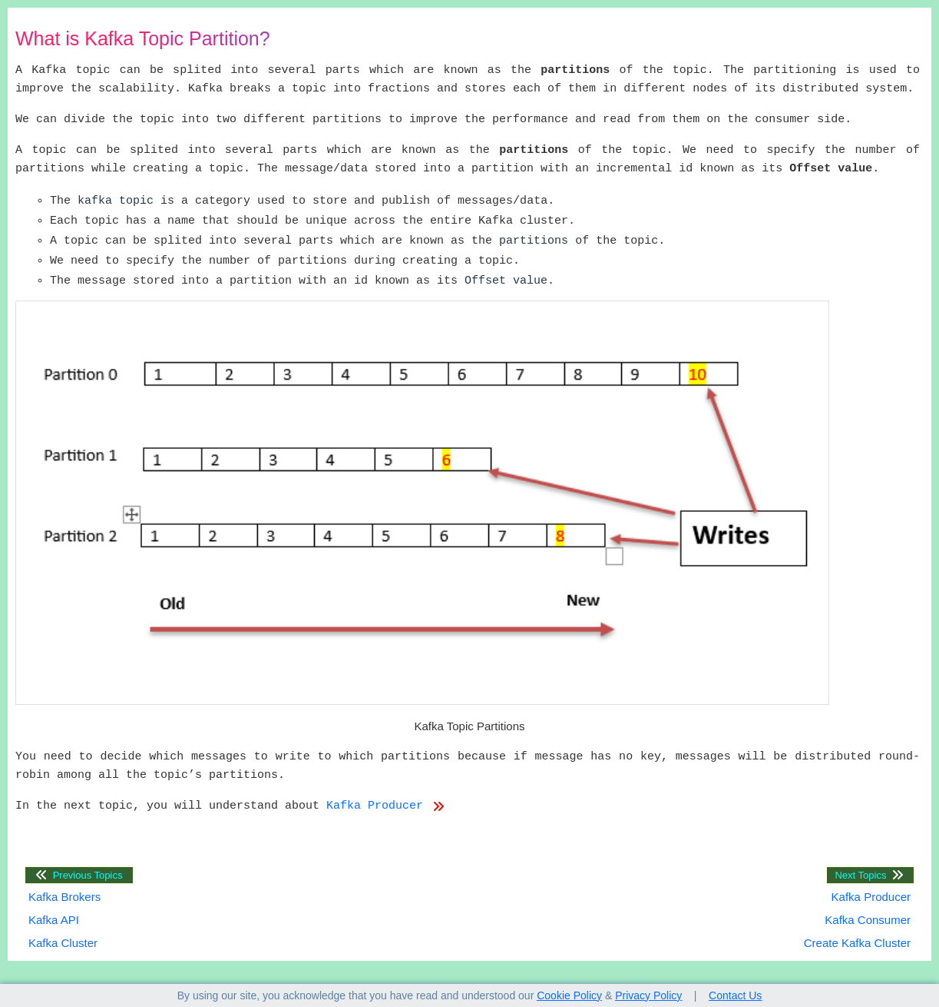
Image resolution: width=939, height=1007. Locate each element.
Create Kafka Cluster (857, 942)
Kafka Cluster (63, 942)
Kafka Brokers (64, 896)
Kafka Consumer (868, 919)
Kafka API (53, 919)
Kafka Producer (385, 806)
